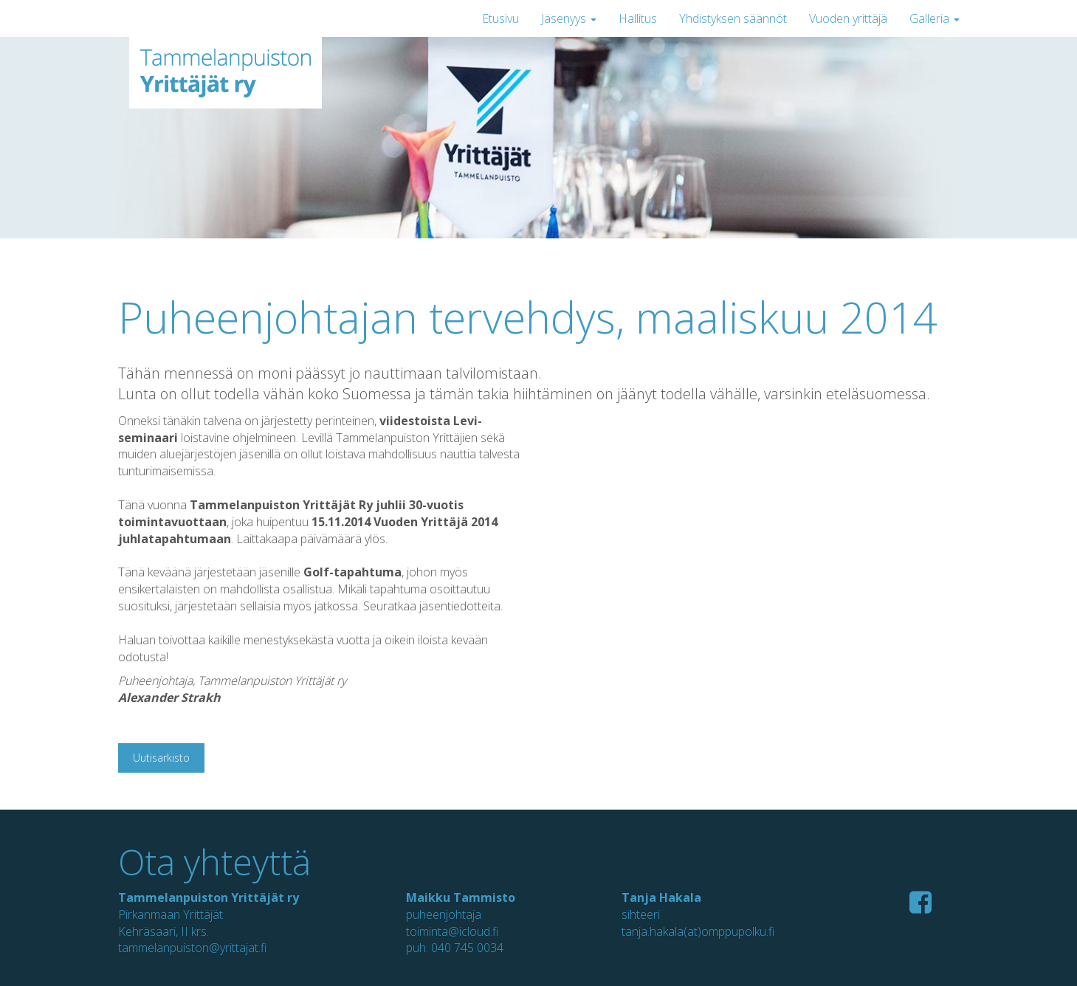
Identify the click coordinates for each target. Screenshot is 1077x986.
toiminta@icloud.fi (452, 931)
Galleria (934, 18)
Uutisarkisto (161, 758)
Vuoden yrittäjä (848, 18)
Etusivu (500, 18)
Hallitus (638, 18)
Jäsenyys (568, 18)
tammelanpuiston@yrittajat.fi (192, 948)
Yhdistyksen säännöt (733, 18)
